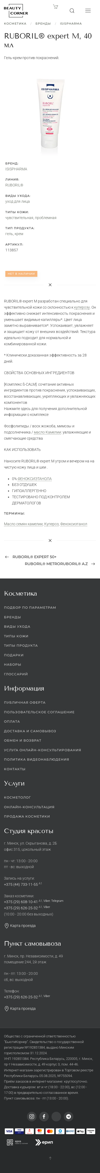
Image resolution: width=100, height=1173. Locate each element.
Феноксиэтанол (73, 524)
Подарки (14, 655)
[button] (72, 10)
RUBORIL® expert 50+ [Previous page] (31, 556)
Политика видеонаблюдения (36, 759)
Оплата (12, 721)
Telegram (57, 901)
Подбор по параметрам (30, 607)
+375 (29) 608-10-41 (21, 902)
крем (19, 234)
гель (9, 234)
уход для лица (17, 201)
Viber (46, 901)
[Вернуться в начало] (16, 10)
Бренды (43, 23)
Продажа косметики (27, 816)
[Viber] (56, 1116)
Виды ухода (17, 626)
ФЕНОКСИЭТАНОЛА (35, 479)
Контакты (15, 769)
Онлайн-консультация (29, 807)
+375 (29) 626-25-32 (21, 908)
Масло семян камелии (23, 524)
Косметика (15, 23)
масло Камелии (47, 432)
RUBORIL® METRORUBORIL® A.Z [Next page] (60, 563)
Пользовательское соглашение (39, 712)
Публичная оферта (25, 702)
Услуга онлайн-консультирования (42, 750)
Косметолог (17, 797)
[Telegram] (68, 1116)
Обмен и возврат (22, 740)
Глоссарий (16, 674)
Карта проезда (20, 925)
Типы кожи (16, 636)
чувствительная (19, 218)
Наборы (12, 664)
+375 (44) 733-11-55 (21, 884)
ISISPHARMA (71, 23)
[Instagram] (32, 1116)
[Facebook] (44, 1116)
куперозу (82, 307)
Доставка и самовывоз (30, 731)
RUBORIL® (14, 185)
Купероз (51, 524)
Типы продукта (21, 645)
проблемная (46, 218)
